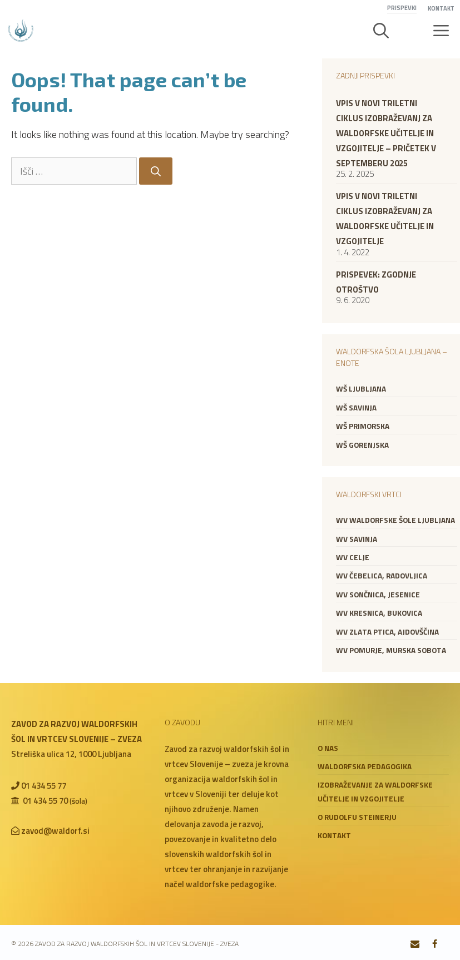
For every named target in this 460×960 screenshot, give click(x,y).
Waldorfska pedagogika (365, 766)
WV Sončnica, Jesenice (378, 594)
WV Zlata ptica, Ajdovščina (387, 631)
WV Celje (352, 557)
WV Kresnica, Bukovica (379, 612)
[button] (381, 30)
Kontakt (441, 8)
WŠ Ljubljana (361, 388)
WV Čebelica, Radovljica (381, 575)
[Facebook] (434, 944)
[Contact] (415, 944)
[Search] (155, 171)
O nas (328, 748)
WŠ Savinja (356, 407)
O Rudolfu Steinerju (357, 817)
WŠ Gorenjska (362, 445)
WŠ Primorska (362, 426)
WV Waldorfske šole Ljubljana (395, 520)
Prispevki (402, 7)
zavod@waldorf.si (55, 830)
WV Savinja (356, 539)
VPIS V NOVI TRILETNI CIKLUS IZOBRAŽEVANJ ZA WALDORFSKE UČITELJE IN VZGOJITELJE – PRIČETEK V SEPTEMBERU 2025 (386, 133)
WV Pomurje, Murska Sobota (391, 650)
